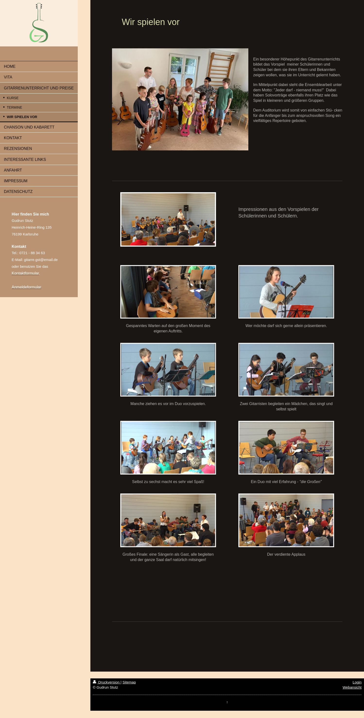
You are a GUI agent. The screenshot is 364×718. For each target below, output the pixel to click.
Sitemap (129, 682)
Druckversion (107, 682)
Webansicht (352, 687)
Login (357, 682)
